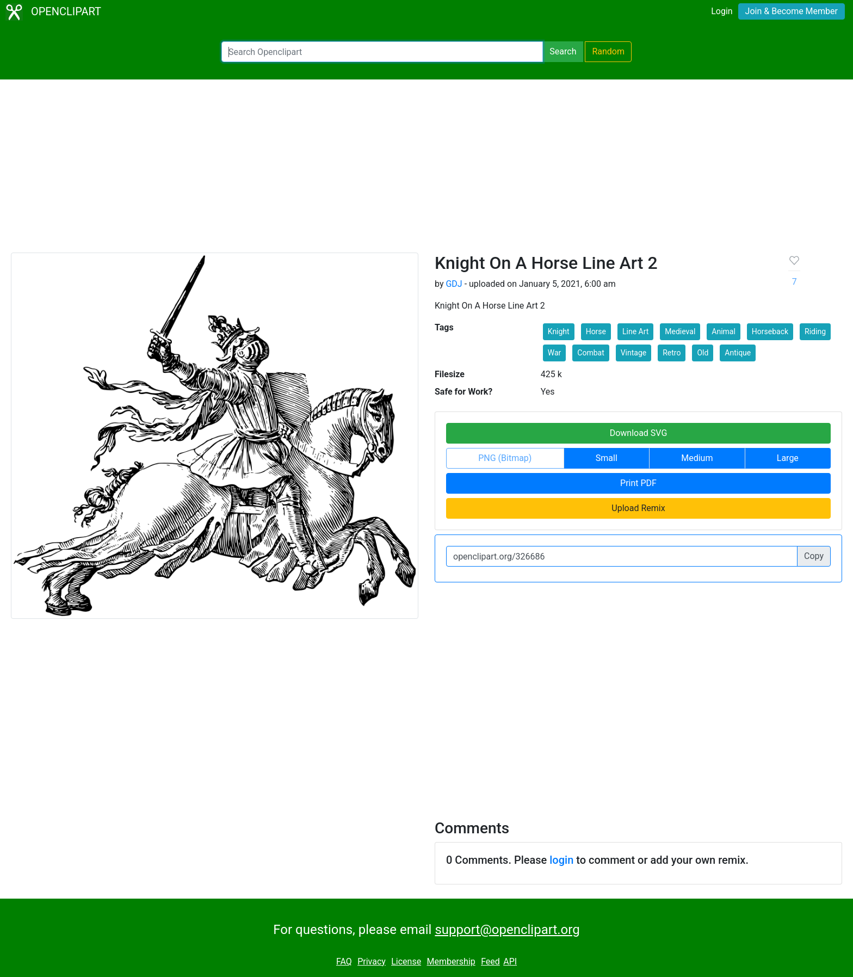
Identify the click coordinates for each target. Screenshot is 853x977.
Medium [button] (697, 458)
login (561, 860)
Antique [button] (738, 352)
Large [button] (788, 458)
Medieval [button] (680, 331)
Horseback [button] (770, 331)
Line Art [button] (635, 331)
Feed (490, 961)
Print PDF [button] (638, 483)
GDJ (454, 284)
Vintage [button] (634, 352)
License (406, 961)
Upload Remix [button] (638, 508)
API (510, 961)
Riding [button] (815, 331)
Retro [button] (672, 352)
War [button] (554, 352)
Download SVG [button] (638, 433)
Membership (450, 961)
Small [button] (606, 458)
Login (721, 11)
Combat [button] (590, 352)
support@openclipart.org (507, 929)
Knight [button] (559, 331)
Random (608, 51)
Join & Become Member (791, 11)
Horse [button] (596, 331)
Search (562, 51)
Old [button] (702, 352)
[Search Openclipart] (382, 51)
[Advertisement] (426, 171)
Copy (814, 556)
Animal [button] (723, 331)
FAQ (344, 961)
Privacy (371, 961)
